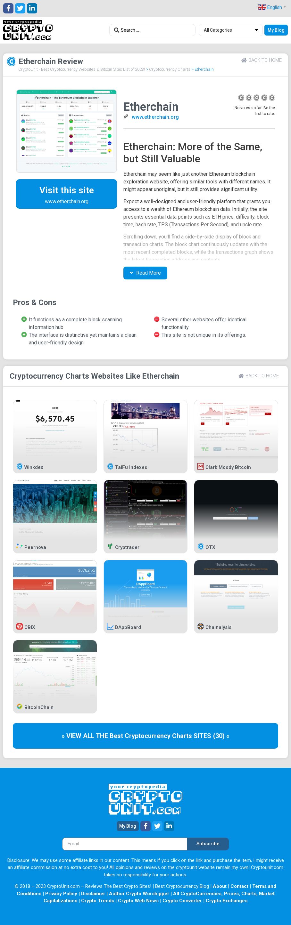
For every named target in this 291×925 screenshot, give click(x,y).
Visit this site (66, 190)
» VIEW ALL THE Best (93, 736)
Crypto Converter (182, 901)
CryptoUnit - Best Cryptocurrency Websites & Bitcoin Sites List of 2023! (81, 69)
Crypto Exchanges (226, 901)
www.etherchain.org (155, 117)
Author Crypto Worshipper (139, 894)
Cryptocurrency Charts (169, 69)
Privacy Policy (61, 894)
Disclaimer (93, 894)
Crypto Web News (138, 901)
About (220, 886)
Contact (239, 886)
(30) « (221, 736)
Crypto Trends (97, 901)
